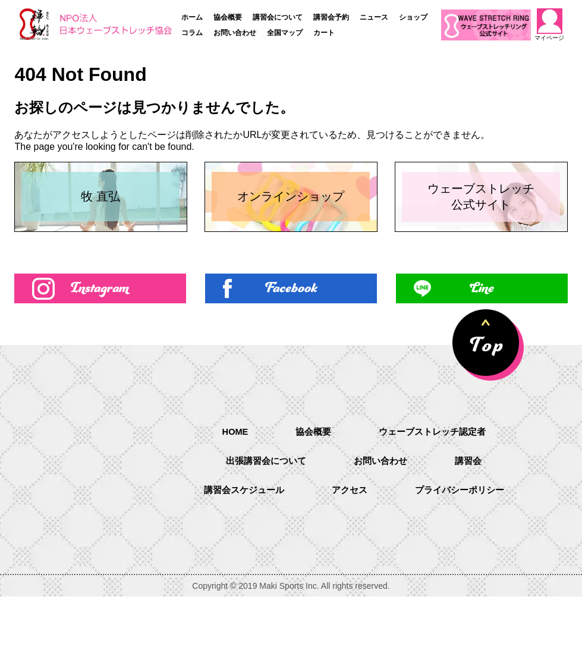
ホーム (192, 17)
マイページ (549, 24)
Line (481, 345)
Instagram (100, 345)
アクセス (349, 550)
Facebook (291, 345)
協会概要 (227, 17)
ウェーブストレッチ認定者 (434, 490)
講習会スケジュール (239, 550)
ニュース (374, 17)
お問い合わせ (234, 33)
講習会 (472, 520)
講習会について (278, 17)
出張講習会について (263, 520)
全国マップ (285, 33)
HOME (230, 489)
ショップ (413, 17)
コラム (192, 33)
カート (324, 33)
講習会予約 (331, 17)
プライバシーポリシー (463, 550)
